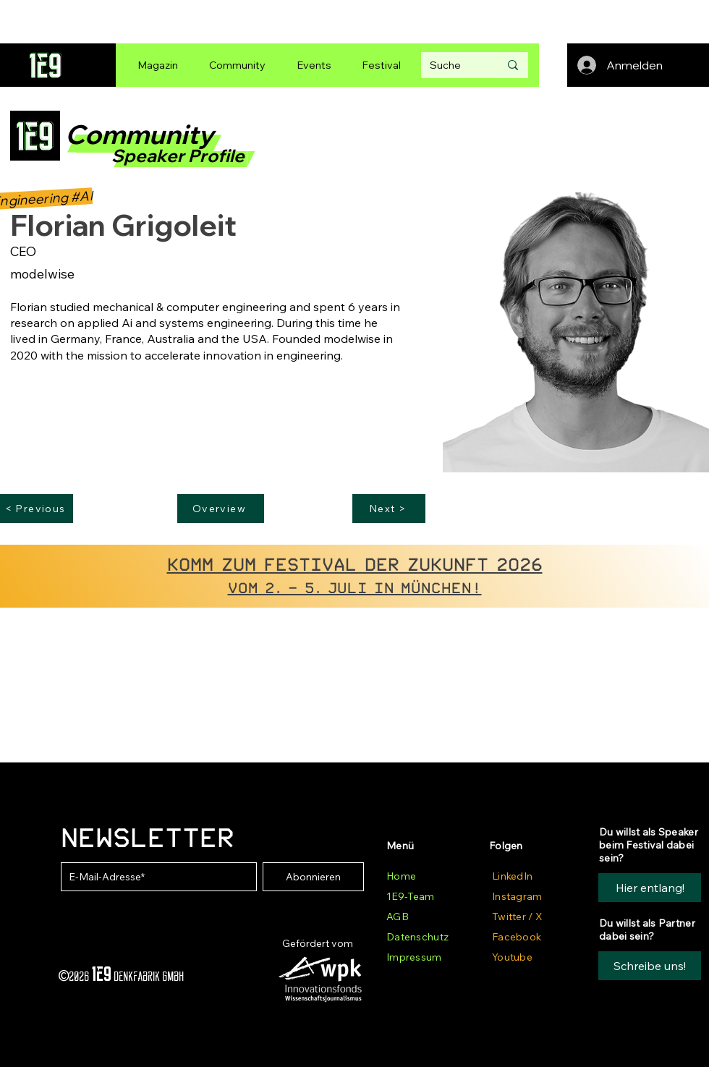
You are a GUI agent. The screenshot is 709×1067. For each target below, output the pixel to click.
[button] (649, 965)
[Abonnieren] (313, 876)
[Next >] (388, 508)
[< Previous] (36, 508)
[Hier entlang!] (649, 887)
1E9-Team (410, 896)
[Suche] (453, 65)
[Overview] (220, 508)
